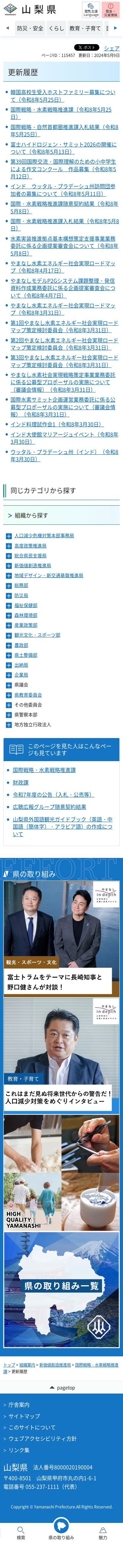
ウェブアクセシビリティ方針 (43, 1438)
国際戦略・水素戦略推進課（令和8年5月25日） (61, 112)
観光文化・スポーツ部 (37, 635)
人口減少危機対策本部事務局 (44, 535)
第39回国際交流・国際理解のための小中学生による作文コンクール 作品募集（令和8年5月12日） (63, 168)
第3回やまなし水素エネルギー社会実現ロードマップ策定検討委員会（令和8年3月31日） (64, 360)
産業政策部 (25, 625)
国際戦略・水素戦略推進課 (44, 769)
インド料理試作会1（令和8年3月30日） (57, 424)
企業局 (21, 675)
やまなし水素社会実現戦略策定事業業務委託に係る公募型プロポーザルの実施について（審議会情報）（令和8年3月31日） (62, 382)
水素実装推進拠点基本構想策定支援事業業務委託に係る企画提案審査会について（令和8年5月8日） (64, 245)
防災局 (21, 595)
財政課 (21, 782)
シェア (112, 48)
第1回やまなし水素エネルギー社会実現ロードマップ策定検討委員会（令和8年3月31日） (64, 326)
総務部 (21, 585)
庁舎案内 (19, 1404)
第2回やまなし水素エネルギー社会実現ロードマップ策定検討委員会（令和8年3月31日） (64, 343)
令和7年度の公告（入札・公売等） (53, 794)
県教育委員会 (28, 695)
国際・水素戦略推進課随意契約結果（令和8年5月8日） (64, 207)
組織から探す (31, 515)
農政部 (21, 645)
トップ (9, 1365)
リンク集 (19, 1450)
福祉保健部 (25, 605)
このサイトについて (32, 1427)
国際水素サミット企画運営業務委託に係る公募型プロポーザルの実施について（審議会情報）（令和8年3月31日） (62, 406)
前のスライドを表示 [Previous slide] (7, 28)
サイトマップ (24, 1416)
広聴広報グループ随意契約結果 (49, 806)
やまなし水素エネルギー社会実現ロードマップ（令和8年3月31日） (62, 308)
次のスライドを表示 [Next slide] (115, 28)
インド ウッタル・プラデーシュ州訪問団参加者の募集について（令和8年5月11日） (62, 189)
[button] (91, 10)
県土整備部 (25, 655)
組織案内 (27, 1365)
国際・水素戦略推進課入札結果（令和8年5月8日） (64, 224)
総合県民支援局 (30, 555)
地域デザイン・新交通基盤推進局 (48, 575)
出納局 (21, 665)
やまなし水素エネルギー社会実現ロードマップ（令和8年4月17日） (62, 266)
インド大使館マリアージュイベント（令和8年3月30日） (64, 437)
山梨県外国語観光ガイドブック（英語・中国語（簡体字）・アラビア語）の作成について (63, 826)
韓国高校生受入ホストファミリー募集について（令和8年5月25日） (62, 95)
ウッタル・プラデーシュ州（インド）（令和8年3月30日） (64, 455)
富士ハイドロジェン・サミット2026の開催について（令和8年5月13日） (63, 147)
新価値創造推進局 (32, 565)
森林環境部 (25, 615)
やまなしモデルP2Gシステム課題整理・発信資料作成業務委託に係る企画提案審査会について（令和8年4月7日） (62, 288)
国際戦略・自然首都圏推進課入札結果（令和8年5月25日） (64, 130)
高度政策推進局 (30, 546)
